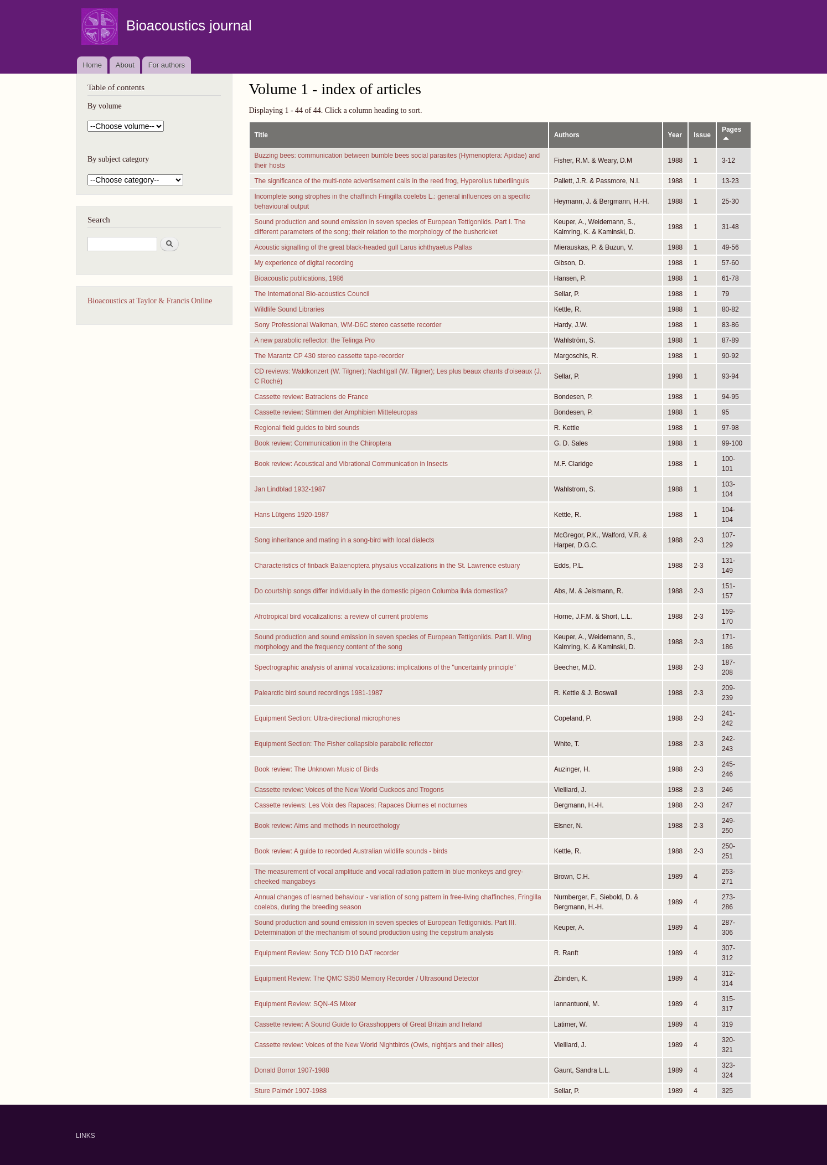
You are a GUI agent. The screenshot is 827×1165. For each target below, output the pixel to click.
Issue (702, 135)
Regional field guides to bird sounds (307, 428)
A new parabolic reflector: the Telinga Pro (315, 340)
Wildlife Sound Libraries (289, 309)
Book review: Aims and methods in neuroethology (327, 826)
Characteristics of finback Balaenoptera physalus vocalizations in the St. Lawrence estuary (387, 565)
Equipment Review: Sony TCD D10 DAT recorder (327, 953)
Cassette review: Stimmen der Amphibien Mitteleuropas (336, 412)
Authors (567, 135)
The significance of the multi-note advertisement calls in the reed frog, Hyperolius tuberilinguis (392, 181)
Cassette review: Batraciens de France (312, 397)
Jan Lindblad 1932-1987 (290, 489)
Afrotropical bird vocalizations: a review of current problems (341, 616)
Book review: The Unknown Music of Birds (317, 769)
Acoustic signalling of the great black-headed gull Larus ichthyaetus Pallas (363, 247)
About (125, 65)
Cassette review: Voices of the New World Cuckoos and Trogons (349, 790)
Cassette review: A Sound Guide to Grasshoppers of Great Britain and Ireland (368, 1024)
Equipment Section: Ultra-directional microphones (327, 718)
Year (675, 135)
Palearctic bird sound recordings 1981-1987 (319, 693)
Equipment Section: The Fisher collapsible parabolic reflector (344, 744)
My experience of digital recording (304, 263)
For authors (166, 65)
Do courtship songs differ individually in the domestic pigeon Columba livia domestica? (381, 591)
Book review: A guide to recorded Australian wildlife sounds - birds (351, 851)
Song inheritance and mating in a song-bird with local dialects (345, 540)
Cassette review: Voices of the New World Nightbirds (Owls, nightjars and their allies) (379, 1045)
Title (261, 135)
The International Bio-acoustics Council (312, 294)
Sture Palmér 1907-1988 (291, 1091)
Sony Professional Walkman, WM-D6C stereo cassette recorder (348, 325)
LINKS (85, 1136)
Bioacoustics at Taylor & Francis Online (149, 301)
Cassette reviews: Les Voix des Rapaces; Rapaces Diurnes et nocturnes (361, 805)
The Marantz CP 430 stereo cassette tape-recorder (329, 356)
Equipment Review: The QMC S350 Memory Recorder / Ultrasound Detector (367, 978)
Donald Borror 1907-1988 (292, 1070)
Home (92, 65)
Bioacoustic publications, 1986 (299, 278)
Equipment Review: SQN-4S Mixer (305, 1004)
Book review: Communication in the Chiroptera (323, 443)
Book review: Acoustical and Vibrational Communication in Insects (351, 464)
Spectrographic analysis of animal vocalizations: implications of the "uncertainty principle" (385, 667)
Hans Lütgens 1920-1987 (292, 515)
